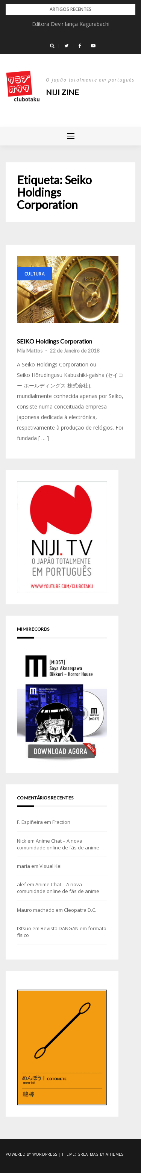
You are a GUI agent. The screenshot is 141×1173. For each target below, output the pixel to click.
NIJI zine (62, 92)
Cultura (34, 274)
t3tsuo (24, 928)
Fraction (61, 822)
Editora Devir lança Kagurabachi (70, 23)
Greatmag (88, 1154)
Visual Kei (50, 866)
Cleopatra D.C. (80, 910)
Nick (21, 840)
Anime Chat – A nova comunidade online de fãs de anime (58, 844)
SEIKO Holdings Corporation (54, 341)
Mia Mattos (29, 351)
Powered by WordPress (31, 1154)
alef (21, 884)
